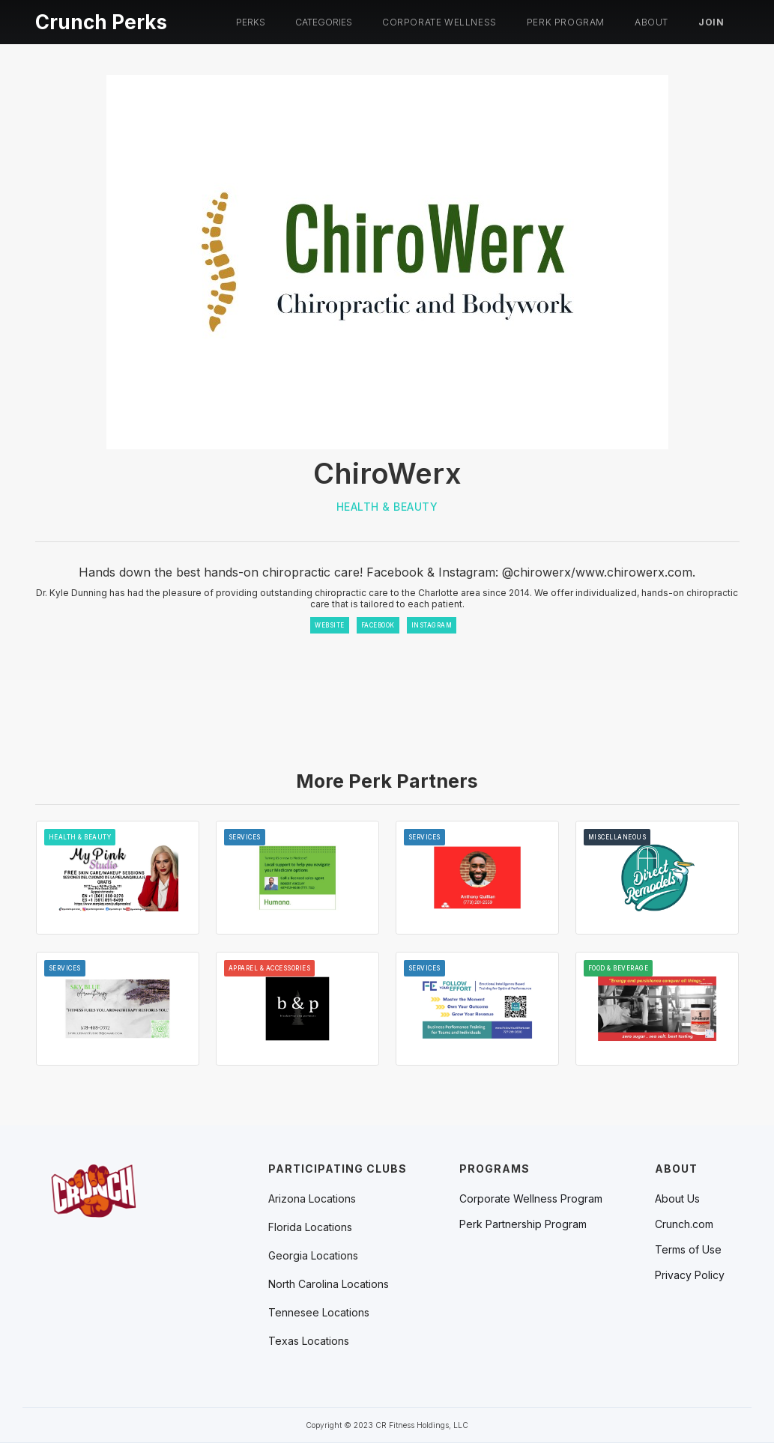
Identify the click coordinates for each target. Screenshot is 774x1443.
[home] (101, 19)
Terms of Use (688, 1250)
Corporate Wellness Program (530, 1199)
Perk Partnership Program (523, 1224)
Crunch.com (684, 1224)
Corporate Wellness (439, 22)
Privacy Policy (690, 1275)
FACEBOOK (378, 625)
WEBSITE (330, 625)
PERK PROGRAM (566, 22)
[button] (250, 22)
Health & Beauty (387, 506)
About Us (677, 1199)
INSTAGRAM (432, 625)
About (651, 22)
